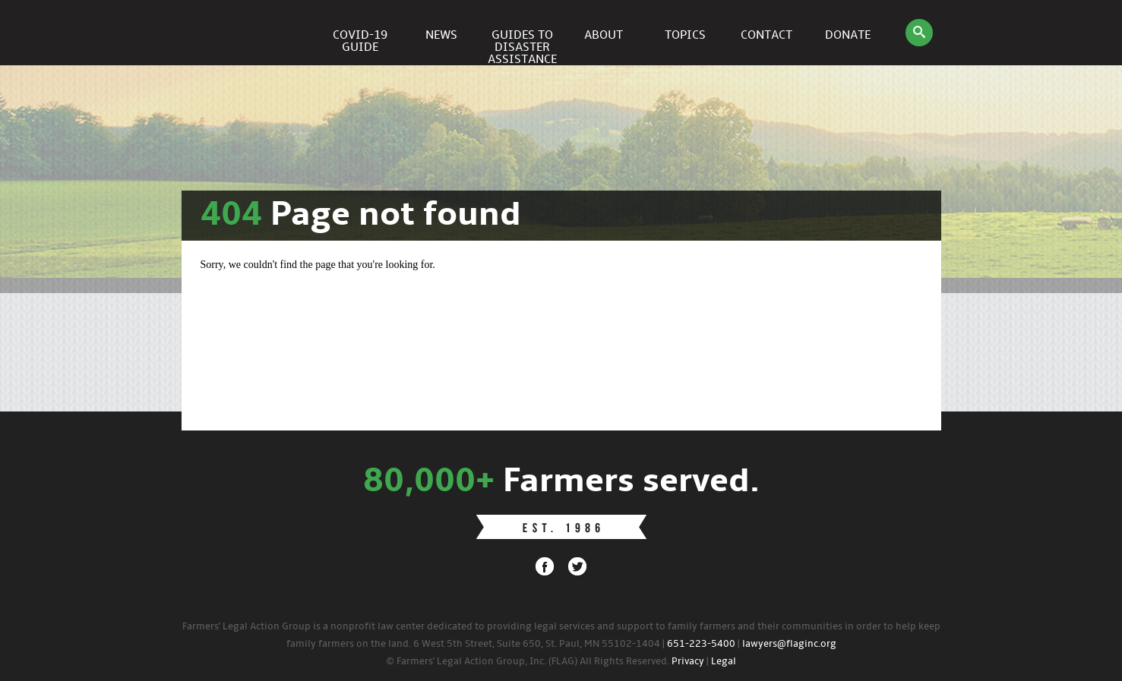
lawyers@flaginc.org (789, 644)
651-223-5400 (701, 644)
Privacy (688, 662)
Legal (723, 662)
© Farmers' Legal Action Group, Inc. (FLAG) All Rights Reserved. (527, 662)
